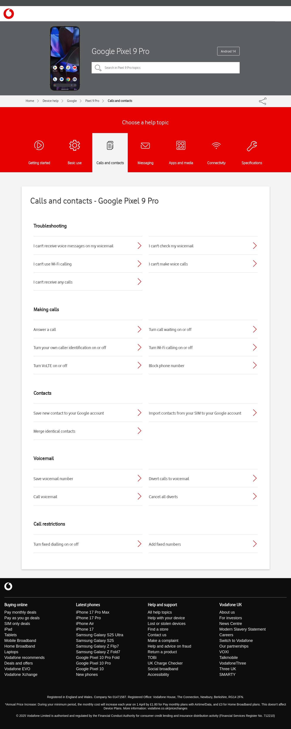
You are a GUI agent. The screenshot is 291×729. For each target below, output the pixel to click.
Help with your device (166, 618)
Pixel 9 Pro (92, 101)
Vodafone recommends (24, 658)
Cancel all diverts (163, 496)
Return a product (162, 652)
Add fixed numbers (165, 544)
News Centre (230, 624)
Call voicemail (45, 496)
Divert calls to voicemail (169, 478)
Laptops (11, 652)
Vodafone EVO (17, 669)
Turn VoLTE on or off (50, 365)
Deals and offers (18, 663)
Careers (226, 635)
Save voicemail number (53, 478)
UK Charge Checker (165, 663)
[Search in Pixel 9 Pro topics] (166, 67)
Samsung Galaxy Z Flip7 (97, 646)
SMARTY (227, 675)
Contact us (157, 635)
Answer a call (45, 329)
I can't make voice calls (168, 264)
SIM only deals (17, 624)
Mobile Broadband (20, 641)
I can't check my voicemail (171, 245)
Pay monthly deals (20, 612)
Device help (51, 101)
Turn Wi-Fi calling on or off (171, 347)
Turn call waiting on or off (170, 329)
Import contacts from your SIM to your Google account (195, 413)
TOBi (152, 658)
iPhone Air (85, 624)
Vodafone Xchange (20, 675)
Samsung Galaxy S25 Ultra (99, 635)
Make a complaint (163, 641)
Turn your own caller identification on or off (70, 347)
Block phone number (166, 365)
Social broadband (163, 669)
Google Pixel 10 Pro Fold (97, 658)
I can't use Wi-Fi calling (53, 264)
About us (227, 612)
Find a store (158, 629)
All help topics (160, 612)
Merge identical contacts (54, 431)
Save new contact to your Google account (69, 413)
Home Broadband (19, 646)
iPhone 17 (85, 629)
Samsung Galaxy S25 (95, 641)
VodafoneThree (232, 663)
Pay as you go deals (22, 618)
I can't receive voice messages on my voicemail (73, 245)
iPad (8, 629)
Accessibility (158, 675)
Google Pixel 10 (90, 669)
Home (30, 101)
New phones (87, 675)
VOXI (224, 652)
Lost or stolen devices (167, 624)
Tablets (10, 635)
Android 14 (228, 51)
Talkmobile (228, 658)
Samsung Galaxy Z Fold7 (98, 652)
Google (72, 101)
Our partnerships (234, 646)
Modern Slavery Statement (242, 629)
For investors (230, 618)
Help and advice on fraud (169, 646)
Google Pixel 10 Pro (93, 663)
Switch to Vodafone (236, 641)
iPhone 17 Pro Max (92, 612)
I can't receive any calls (53, 282)
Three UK (227, 669)
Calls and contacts (120, 101)
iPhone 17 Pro (88, 618)
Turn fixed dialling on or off (56, 544)
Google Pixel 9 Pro (120, 51)
